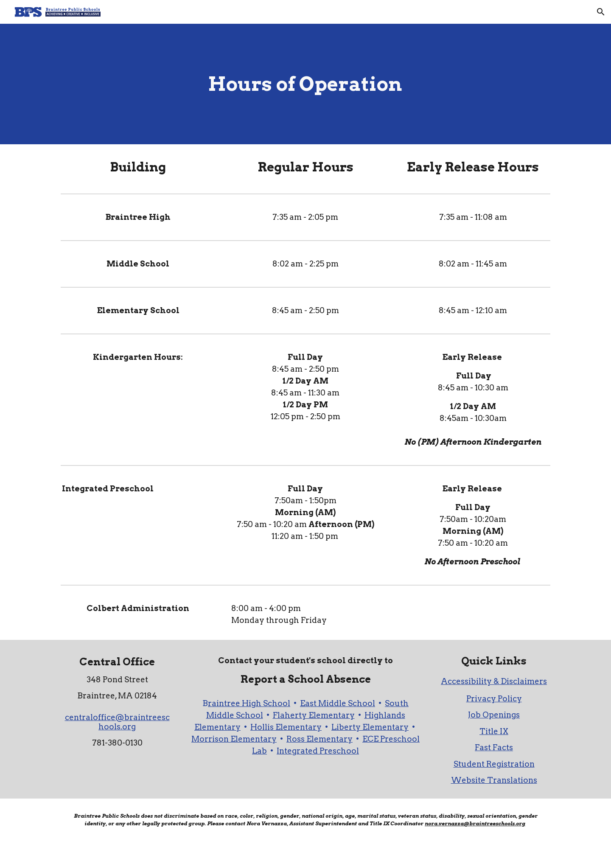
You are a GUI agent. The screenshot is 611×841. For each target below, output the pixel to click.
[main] (305, 84)
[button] (601, 12)
